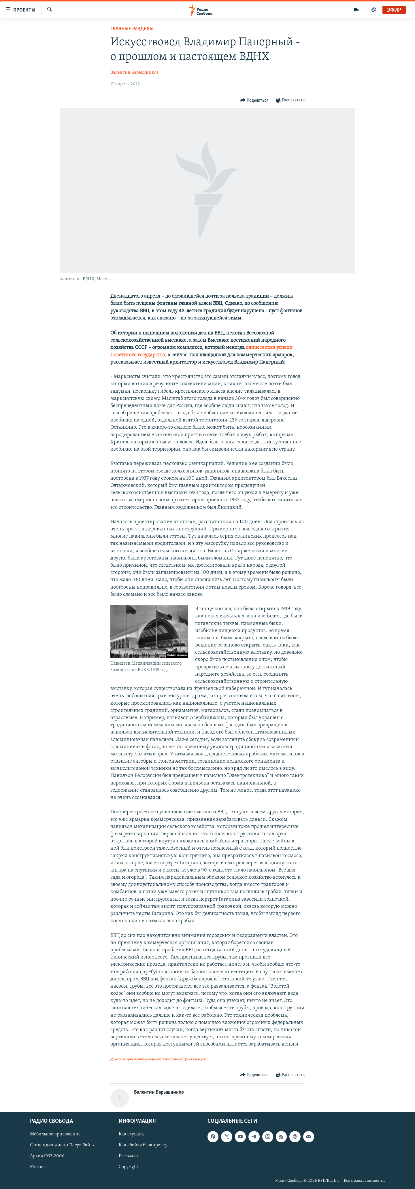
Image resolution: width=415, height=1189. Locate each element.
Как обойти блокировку (143, 1145)
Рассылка (128, 1156)
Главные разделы (132, 29)
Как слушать (131, 1134)
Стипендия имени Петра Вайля (62, 1145)
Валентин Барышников (134, 72)
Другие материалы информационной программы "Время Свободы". (158, 1059)
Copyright (128, 1167)
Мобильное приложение (55, 1134)
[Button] (254, 100)
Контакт (38, 1167)
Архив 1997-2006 (47, 1156)
